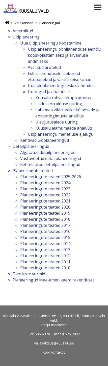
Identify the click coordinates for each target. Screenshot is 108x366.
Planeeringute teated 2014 (45, 243)
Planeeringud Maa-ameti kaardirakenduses (54, 280)
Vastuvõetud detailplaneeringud (50, 158)
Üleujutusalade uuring (56, 122)
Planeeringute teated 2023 (45, 189)
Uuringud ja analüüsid (49, 91)
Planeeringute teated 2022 (45, 195)
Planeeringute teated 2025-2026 (50, 176)
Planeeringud (49, 23)
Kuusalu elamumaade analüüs (63, 128)
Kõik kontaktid (54, 352)
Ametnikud (23, 31)
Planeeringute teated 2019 (45, 213)
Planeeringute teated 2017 (45, 225)
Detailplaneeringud (31, 146)
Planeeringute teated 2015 (45, 237)
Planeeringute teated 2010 (45, 268)
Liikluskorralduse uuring (58, 104)
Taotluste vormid (29, 274)
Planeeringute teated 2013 (45, 249)
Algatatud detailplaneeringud (47, 152)
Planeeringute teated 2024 (45, 183)
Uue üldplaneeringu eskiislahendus (61, 85)
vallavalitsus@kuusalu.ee (54, 343)
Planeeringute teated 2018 (45, 219)
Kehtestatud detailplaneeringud (50, 164)
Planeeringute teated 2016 (45, 231)
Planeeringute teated (33, 170)
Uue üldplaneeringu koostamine (51, 43)
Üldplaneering (26, 37)
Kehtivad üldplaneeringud (44, 140)
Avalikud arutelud (44, 67)
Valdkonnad (24, 23)
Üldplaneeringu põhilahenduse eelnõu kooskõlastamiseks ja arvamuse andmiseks (64, 55)
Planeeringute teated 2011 (45, 262)
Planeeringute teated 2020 (45, 207)
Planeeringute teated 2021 (45, 201)
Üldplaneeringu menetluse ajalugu (60, 134)
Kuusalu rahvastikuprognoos (63, 97)
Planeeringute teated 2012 (45, 255)
